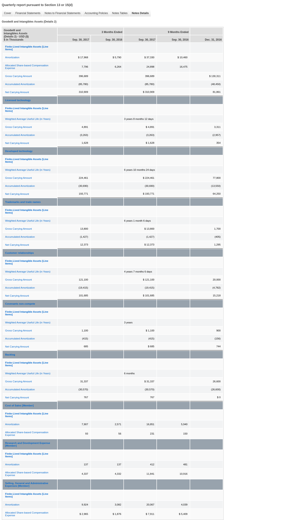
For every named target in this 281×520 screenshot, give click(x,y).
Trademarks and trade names (23, 202)
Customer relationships (19, 253)
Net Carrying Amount (17, 92)
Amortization (12, 57)
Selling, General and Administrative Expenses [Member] (26, 484)
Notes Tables (118, 13)
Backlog (10, 354)
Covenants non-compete (20, 303)
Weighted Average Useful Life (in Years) (27, 119)
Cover (6, 13)
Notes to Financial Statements (61, 13)
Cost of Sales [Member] (19, 405)
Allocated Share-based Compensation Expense (26, 66)
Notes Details (139, 13)
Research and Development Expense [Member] (27, 444)
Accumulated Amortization (20, 84)
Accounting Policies (95, 13)
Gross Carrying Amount (18, 76)
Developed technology (19, 151)
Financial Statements (26, 13)
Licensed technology (18, 100)
